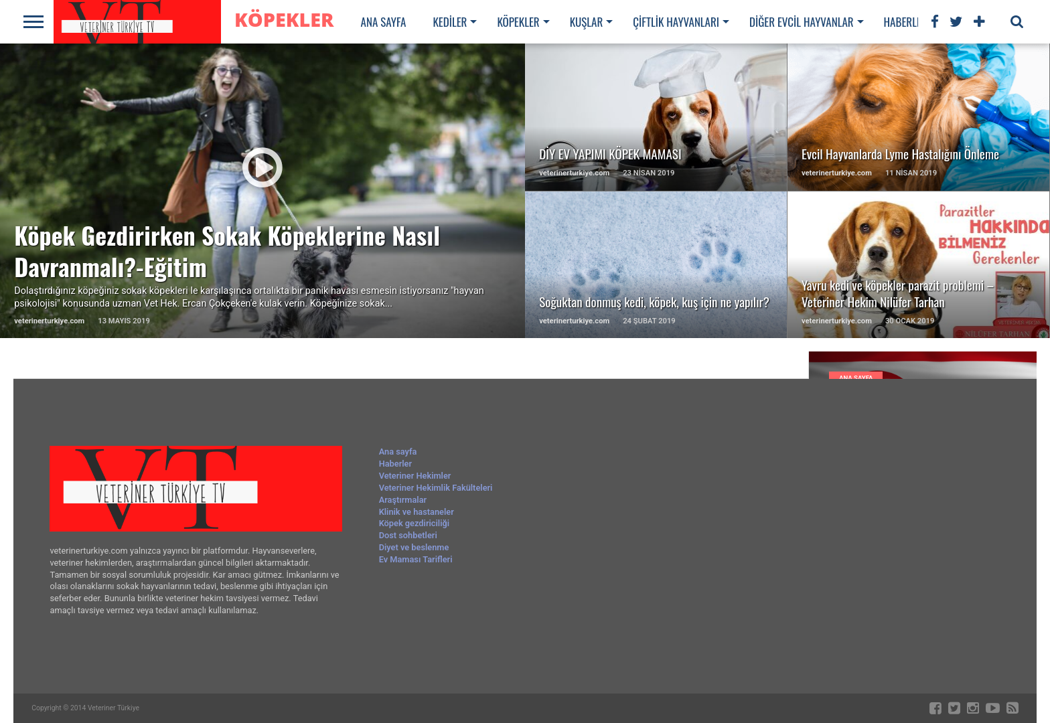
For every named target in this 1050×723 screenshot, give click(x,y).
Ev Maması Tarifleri (416, 559)
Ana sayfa (383, 21)
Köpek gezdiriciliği (414, 523)
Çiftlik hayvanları (676, 21)
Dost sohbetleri (408, 535)
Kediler (450, 21)
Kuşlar (586, 21)
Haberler (905, 21)
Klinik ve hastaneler (416, 512)
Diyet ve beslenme (414, 547)
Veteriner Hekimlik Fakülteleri (436, 488)
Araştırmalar (403, 500)
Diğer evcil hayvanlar (801, 21)
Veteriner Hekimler (415, 476)
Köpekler (518, 21)
